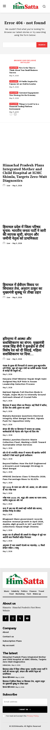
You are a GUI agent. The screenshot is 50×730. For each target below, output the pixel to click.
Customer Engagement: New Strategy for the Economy (24, 93)
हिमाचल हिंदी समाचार (9, 677)
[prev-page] (11, 114)
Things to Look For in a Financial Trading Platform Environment (24, 106)
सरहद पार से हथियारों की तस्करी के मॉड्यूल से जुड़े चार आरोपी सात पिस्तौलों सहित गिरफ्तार (24, 536)
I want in (25, 709)
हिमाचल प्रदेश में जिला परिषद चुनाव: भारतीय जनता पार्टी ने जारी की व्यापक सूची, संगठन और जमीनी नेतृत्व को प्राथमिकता (24, 233)
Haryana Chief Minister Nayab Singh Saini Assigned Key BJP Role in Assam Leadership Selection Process (24, 381)
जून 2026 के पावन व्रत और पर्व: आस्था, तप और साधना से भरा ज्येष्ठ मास (25, 488)
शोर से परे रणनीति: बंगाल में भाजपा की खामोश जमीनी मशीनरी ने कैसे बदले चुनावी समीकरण (24, 454)
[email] (25, 701)
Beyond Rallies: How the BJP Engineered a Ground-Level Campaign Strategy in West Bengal (24, 466)
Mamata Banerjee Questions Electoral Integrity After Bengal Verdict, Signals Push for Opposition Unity (23, 418)
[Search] (41, 44)
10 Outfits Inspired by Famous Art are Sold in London (23, 82)
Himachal (7, 665)
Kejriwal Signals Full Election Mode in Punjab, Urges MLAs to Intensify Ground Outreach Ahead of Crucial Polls (24, 394)
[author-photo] (4, 185)
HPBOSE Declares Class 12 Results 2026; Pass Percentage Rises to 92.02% (24, 477)
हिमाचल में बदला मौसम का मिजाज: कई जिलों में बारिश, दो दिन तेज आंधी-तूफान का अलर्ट (25, 406)
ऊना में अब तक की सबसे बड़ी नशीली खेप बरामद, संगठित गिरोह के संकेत (22, 509)
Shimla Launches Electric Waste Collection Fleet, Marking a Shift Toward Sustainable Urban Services (24, 442)
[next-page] (15, 114)
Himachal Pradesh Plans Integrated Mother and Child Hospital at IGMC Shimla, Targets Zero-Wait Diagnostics (25, 173)
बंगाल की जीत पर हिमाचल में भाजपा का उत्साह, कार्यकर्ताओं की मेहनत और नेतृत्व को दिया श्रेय (22, 430)
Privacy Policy (32, 716)
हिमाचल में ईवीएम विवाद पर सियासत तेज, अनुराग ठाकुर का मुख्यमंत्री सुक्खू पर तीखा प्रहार (22, 288)
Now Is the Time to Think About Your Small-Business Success (23, 70)
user (8, 186)
